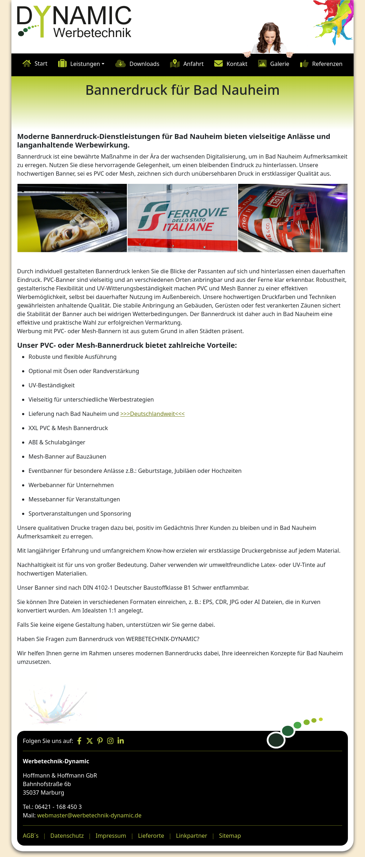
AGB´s (30, 836)
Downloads (144, 64)
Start (41, 63)
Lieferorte (151, 836)
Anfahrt (193, 64)
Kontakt (236, 64)
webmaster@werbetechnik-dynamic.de (89, 815)
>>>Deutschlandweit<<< (152, 414)
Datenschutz (67, 836)
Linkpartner (191, 836)
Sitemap (230, 836)
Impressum (111, 836)
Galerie (279, 64)
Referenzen (327, 64)
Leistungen (85, 64)
